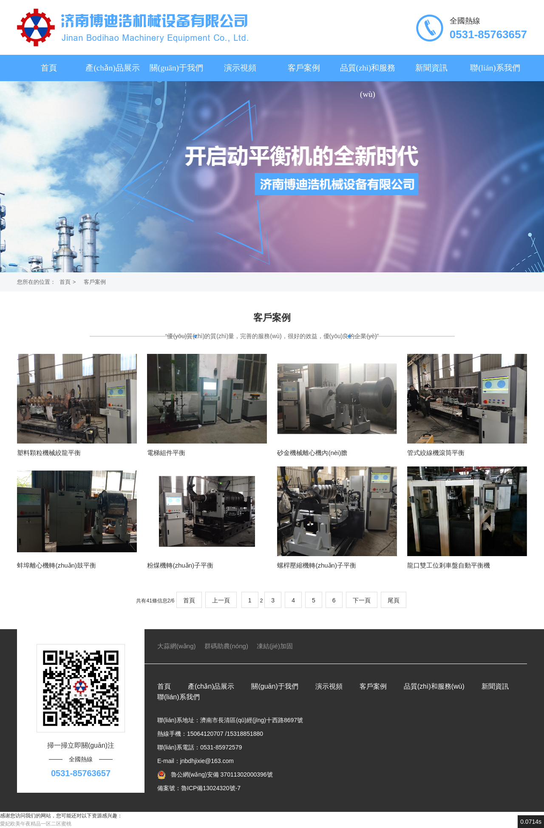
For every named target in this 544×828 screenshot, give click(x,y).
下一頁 (362, 600)
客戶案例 (304, 67)
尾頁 (394, 600)
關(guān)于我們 (176, 67)
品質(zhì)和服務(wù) (368, 81)
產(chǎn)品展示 (112, 67)
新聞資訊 (431, 67)
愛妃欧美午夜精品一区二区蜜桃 (35, 824)
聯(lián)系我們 (495, 67)
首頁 (49, 67)
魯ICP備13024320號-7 (211, 788)
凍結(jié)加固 (275, 646)
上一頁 (221, 600)
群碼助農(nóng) (226, 646)
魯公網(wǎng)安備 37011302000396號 (221, 774)
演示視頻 (240, 67)
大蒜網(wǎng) (176, 646)
